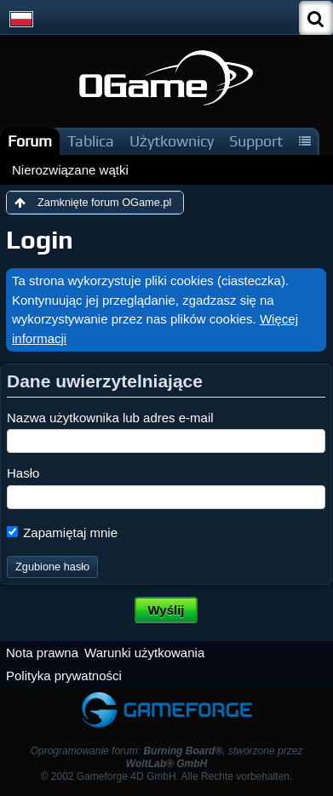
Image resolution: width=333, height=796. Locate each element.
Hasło (23, 473)
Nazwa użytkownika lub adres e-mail (110, 417)
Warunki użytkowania (144, 652)
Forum (30, 141)
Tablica (90, 141)
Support (256, 141)
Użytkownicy (171, 141)
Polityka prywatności (64, 675)
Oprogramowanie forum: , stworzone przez (167, 757)
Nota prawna (42, 652)
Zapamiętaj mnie (62, 532)
